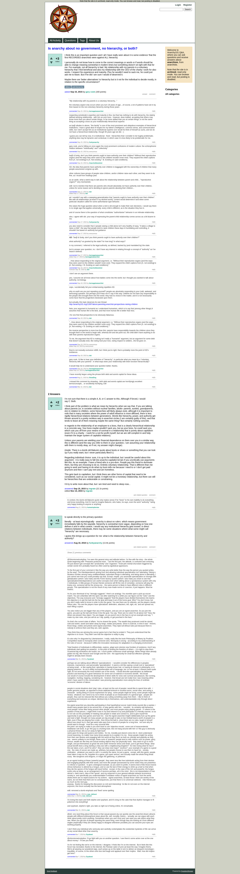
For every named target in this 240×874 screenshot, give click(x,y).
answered (69, 488)
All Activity (55, 40)
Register (187, 5)
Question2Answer (187, 871)
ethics (67, 87)
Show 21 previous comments (79, 553)
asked (67, 92)
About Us (94, 40)
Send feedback (52, 871)
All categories (172, 94)
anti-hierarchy (77, 87)
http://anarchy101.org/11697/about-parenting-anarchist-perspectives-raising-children (103, 304)
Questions (70, 40)
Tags (82, 40)
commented (73, 111)
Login (178, 5)
